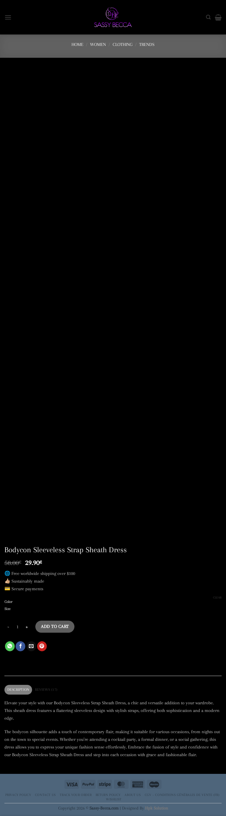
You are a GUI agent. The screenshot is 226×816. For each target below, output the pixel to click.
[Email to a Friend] (31, 646)
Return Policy (108, 795)
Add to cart (55, 626)
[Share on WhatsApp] (10, 646)
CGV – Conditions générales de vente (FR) (182, 795)
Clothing (122, 44)
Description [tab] (18, 690)
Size (7, 609)
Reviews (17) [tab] (46, 690)
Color (8, 602)
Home (77, 44)
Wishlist (114, 799)
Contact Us (45, 795)
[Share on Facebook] (20, 646)
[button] (8, 17)
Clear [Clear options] (217, 597)
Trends (146, 44)
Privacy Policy (18, 795)
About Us (132, 795)
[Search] (208, 17)
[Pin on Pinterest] (42, 646)
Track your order (76, 795)
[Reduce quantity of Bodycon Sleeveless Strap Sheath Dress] (7, 627)
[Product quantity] (17, 627)
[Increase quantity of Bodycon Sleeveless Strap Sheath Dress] (26, 627)
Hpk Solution (156, 808)
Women (98, 44)
